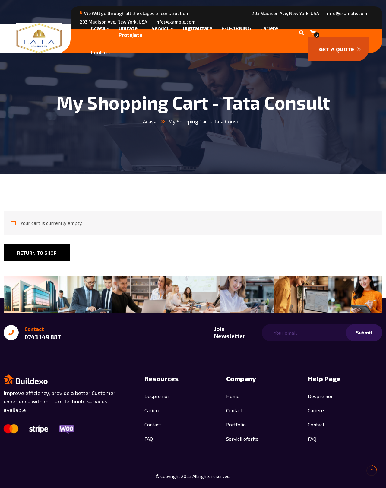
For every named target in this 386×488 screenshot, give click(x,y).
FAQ (148, 439)
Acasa (98, 28)
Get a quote (340, 49)
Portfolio (236, 424)
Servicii (160, 28)
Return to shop (37, 253)
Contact (100, 52)
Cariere (269, 28)
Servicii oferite (242, 439)
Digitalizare (197, 28)
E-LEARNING (236, 28)
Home (232, 396)
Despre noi (156, 396)
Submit (364, 332)
